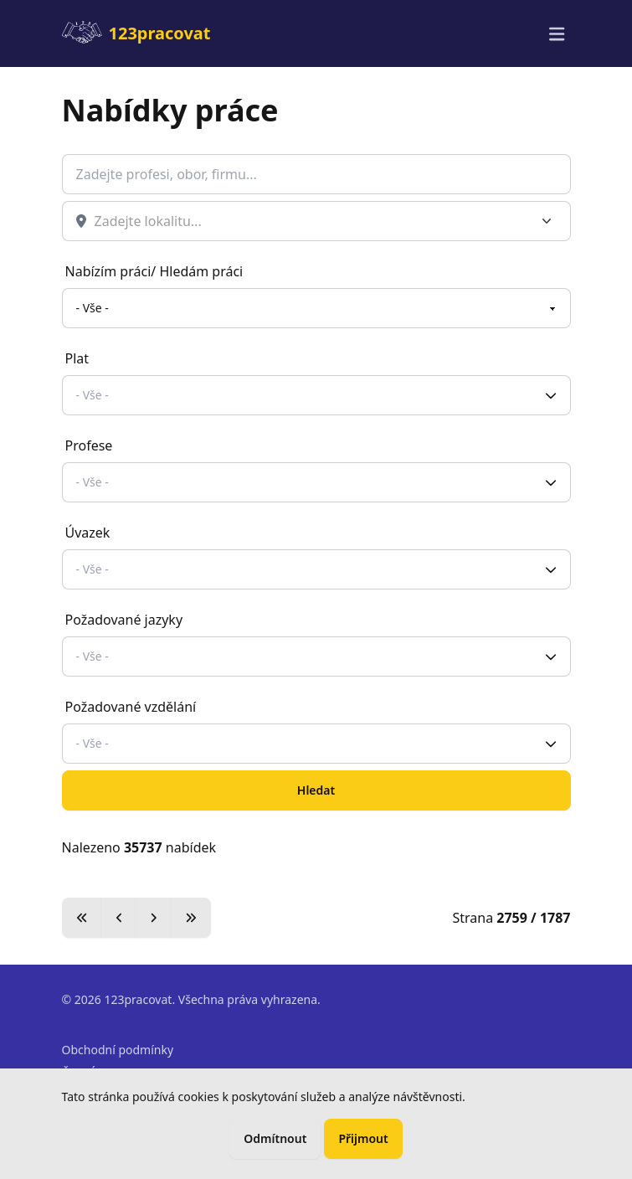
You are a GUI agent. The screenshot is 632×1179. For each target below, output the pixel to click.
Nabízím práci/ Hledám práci (154, 271)
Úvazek (87, 532)
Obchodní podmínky (118, 1050)
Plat (77, 358)
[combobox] (321, 221)
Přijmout (363, 1138)
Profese (89, 445)
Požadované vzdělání (131, 707)
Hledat (316, 790)
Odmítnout (275, 1138)
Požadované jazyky (124, 619)
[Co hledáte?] (316, 174)
